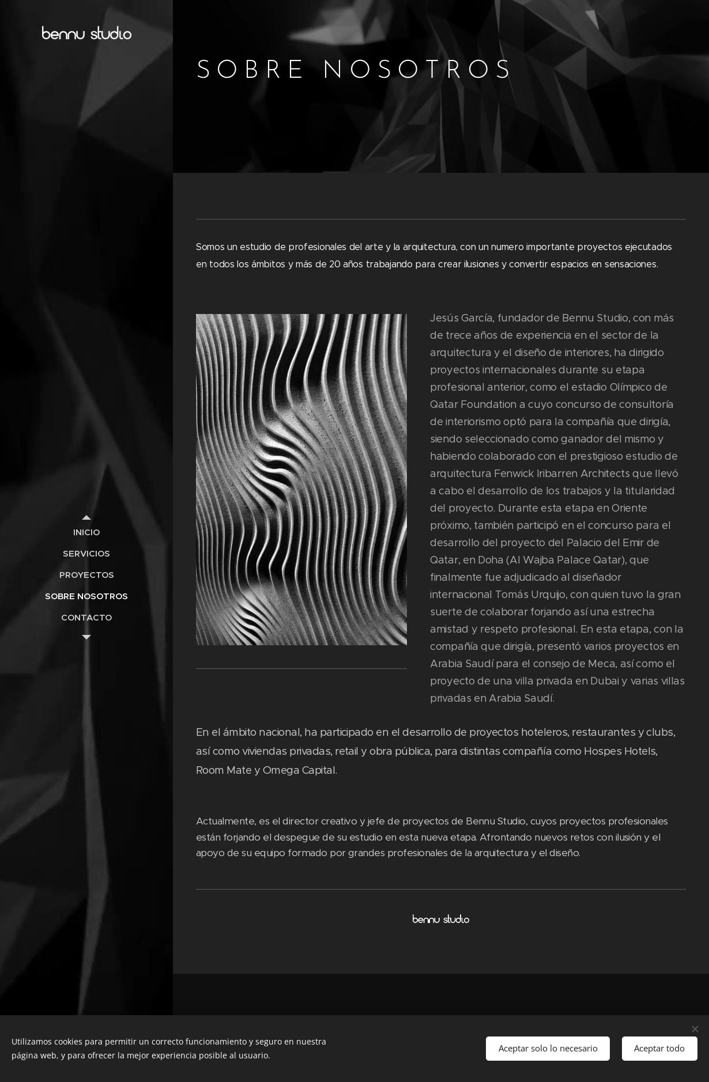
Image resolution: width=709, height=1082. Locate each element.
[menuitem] (86, 532)
